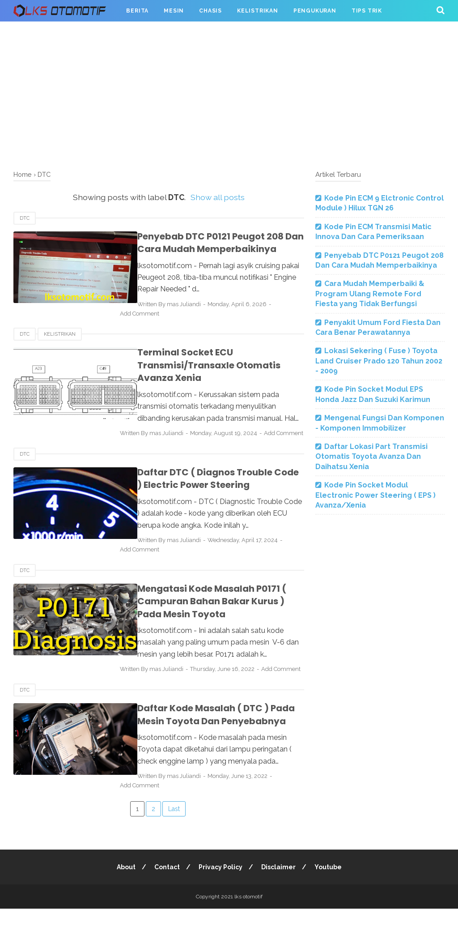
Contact (166, 885)
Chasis (210, 11)
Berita (137, 11)
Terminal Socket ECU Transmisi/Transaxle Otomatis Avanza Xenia (201, 365)
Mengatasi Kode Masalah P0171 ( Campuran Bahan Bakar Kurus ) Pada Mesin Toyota (216, 610)
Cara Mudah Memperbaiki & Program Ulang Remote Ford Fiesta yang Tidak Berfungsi (369, 293)
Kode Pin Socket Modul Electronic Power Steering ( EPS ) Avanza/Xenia (375, 495)
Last (174, 827)
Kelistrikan (257, 11)
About (125, 885)
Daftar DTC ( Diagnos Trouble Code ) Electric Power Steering (213, 488)
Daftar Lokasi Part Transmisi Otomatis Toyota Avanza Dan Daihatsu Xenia (371, 456)
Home (22, 174)
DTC (25, 218)
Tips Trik (367, 11)
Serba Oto (39, 32)
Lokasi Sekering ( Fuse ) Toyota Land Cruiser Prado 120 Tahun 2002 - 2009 (378, 360)
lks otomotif (248, 915)
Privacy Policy (220, 885)
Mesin (174, 11)
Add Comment (149, 313)
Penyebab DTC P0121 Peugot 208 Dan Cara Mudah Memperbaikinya (213, 243)
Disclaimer (279, 885)
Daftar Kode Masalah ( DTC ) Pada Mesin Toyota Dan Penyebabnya (208, 733)
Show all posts (218, 197)
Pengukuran (314, 11)
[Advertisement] (229, 94)
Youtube (329, 885)
